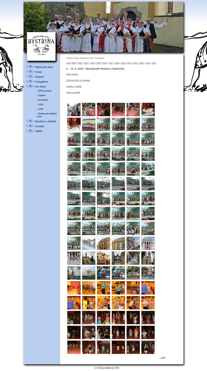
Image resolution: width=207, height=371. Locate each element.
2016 (117, 63)
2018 (41, 104)
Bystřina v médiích (45, 121)
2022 (80, 63)
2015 (123, 63)
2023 (74, 63)
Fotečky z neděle (74, 86)
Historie (39, 76)
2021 (86, 63)
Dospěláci (43, 100)
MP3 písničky (45, 91)
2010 (154, 63)
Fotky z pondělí (73, 92)
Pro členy (40, 86)
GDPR (38, 131)
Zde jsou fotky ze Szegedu (78, 80)
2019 (41, 109)
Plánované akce (44, 67)
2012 (142, 63)
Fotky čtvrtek (72, 74)
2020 (92, 63)
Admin (91, 368)
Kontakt (39, 126)
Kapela (42, 95)
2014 (129, 63)
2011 (148, 63)
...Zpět (162, 357)
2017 (111, 63)
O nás (38, 72)
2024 (68, 63)
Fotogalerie (41, 81)
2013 (135, 63)
